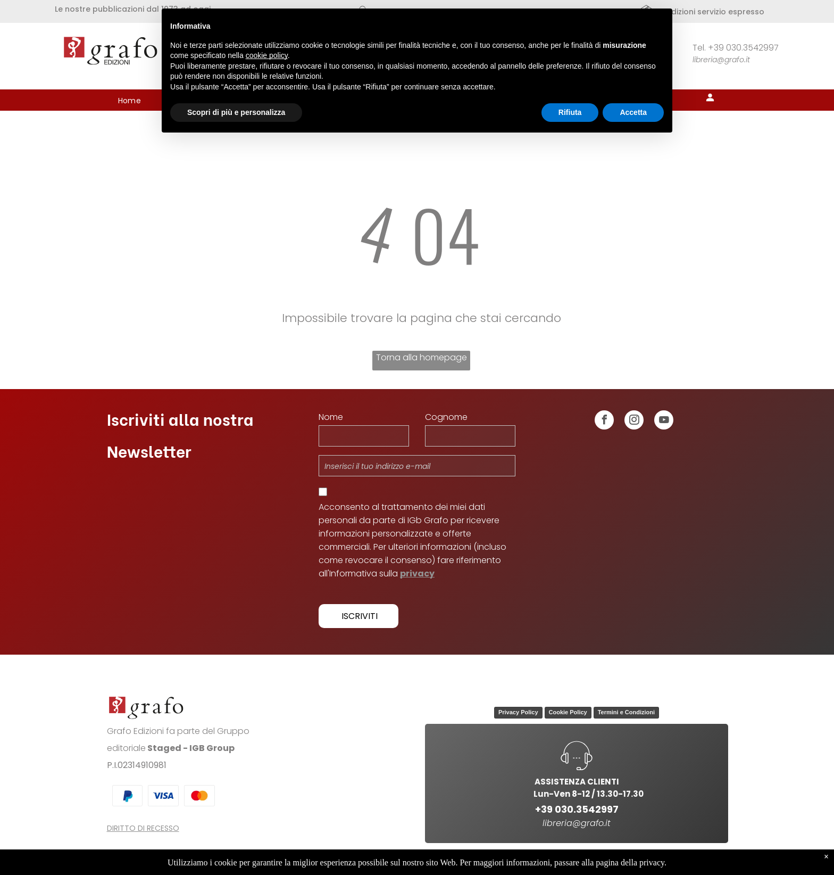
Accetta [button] (633, 112)
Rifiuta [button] (570, 112)
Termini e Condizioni (626, 712)
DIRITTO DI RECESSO (143, 828)
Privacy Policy (518, 712)
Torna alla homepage (421, 357)
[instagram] (634, 421)
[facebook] (604, 421)
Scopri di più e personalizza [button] (236, 112)
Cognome (446, 417)
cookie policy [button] (267, 55)
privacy (417, 573)
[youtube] (663, 421)
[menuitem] (129, 100)
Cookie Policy (568, 712)
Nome (331, 417)
